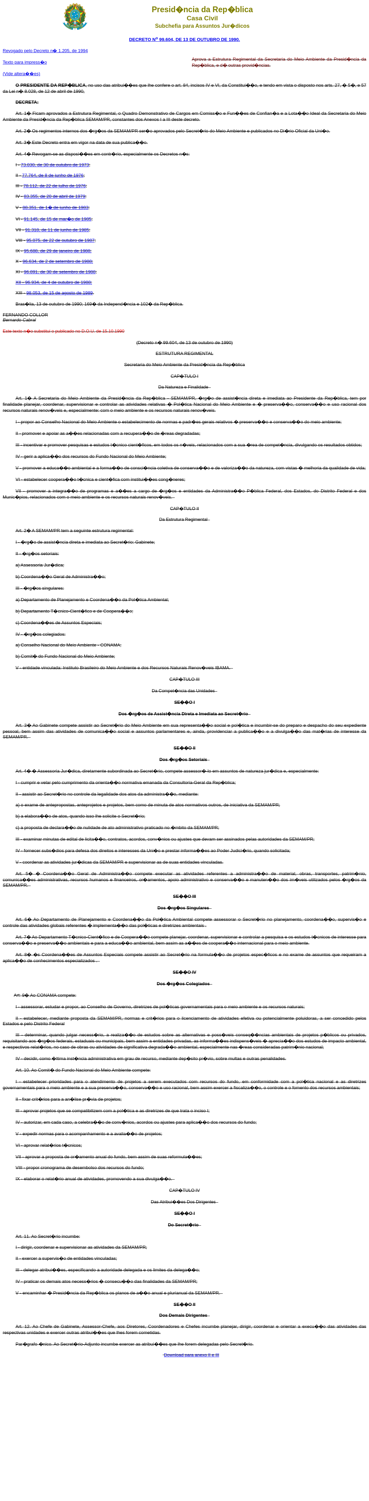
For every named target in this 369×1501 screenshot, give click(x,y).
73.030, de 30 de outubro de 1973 (55, 164)
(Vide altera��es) (21, 73)
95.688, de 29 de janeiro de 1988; (57, 250)
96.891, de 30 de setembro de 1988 (59, 271)
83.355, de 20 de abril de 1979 (54, 196)
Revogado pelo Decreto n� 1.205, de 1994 (45, 50)
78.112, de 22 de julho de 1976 (54, 185)
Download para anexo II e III (191, 1354)
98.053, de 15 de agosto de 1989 (59, 292)
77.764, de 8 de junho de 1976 (53, 175)
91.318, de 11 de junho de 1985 (57, 229)
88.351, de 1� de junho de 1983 (56, 207)
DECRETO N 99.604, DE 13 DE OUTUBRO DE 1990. (184, 39)
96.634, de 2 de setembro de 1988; (58, 261)
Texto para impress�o (25, 62)
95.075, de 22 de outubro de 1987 (60, 240)
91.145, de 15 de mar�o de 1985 (57, 218)
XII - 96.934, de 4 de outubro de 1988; (54, 282)
